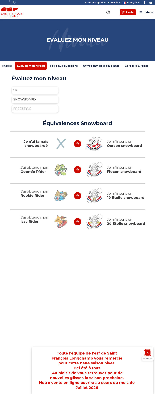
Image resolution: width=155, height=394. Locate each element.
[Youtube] (151, 3)
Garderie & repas (137, 65)
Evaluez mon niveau (31, 65)
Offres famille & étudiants (101, 65)
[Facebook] (144, 3)
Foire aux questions (64, 65)
